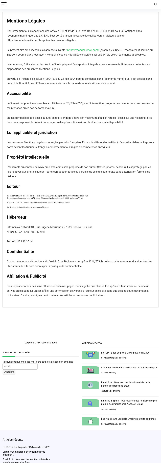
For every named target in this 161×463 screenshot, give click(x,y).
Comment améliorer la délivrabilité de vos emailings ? (129, 367)
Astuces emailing (108, 373)
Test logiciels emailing (110, 391)
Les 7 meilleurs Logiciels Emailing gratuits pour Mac (128, 419)
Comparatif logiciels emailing (113, 358)
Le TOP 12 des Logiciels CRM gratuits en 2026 (125, 352)
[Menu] (4, 4)
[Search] (156, 4)
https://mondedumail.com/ (83, 50)
